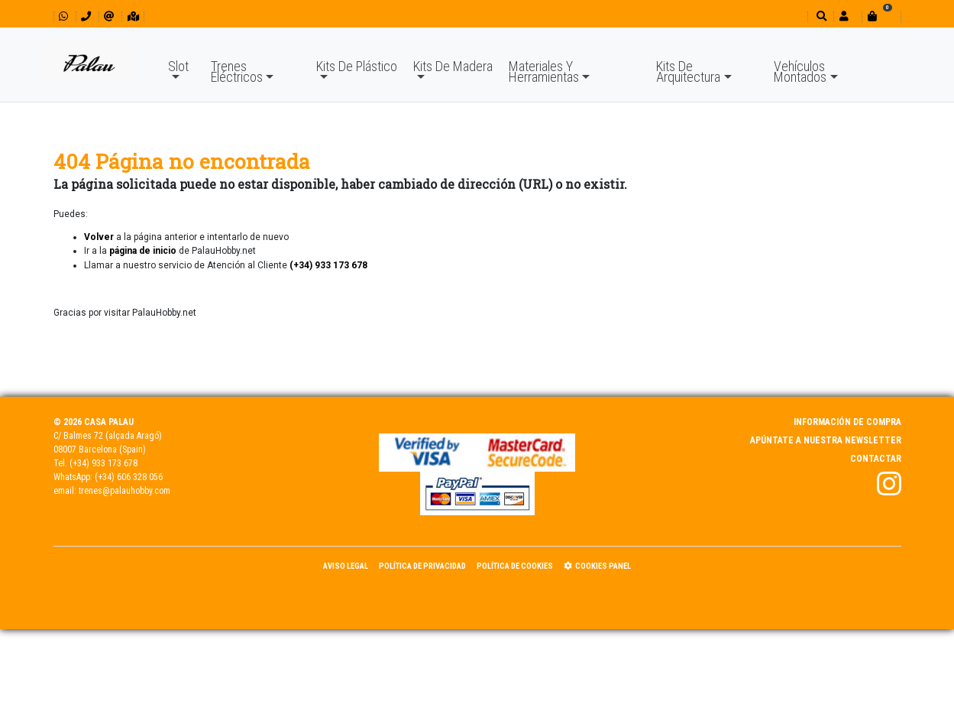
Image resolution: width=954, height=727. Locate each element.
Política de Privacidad (422, 566)
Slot (178, 66)
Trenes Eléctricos (237, 71)
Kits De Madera (453, 66)
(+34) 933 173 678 (103, 463)
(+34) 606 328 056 (129, 477)
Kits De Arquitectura (688, 71)
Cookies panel (597, 566)
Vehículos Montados (800, 71)
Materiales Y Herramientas (544, 71)
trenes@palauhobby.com (124, 490)
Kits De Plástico (356, 66)
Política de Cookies (515, 566)
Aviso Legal (345, 566)
